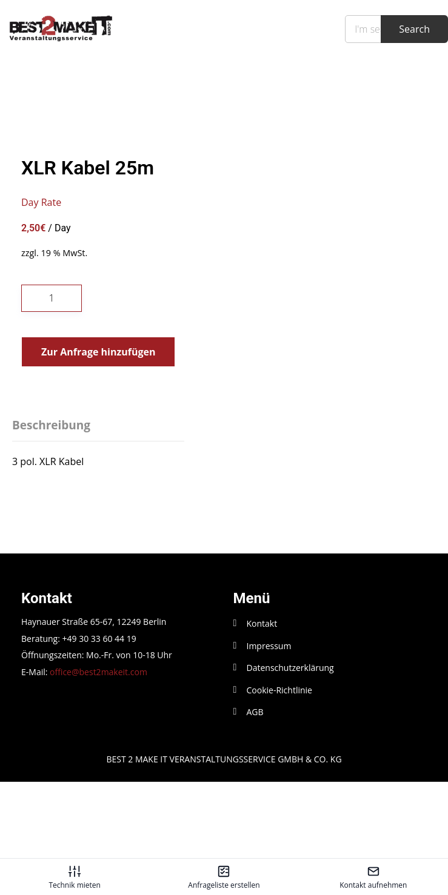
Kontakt (262, 700)
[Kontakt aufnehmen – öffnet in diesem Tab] (373, 877)
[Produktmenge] (51, 374)
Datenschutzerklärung (290, 744)
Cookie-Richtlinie (279, 766)
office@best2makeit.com (98, 748)
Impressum (269, 722)
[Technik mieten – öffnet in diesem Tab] (74, 877)
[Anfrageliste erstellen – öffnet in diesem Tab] (223, 877)
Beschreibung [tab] (51, 502)
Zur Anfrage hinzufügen (98, 428)
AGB (255, 788)
